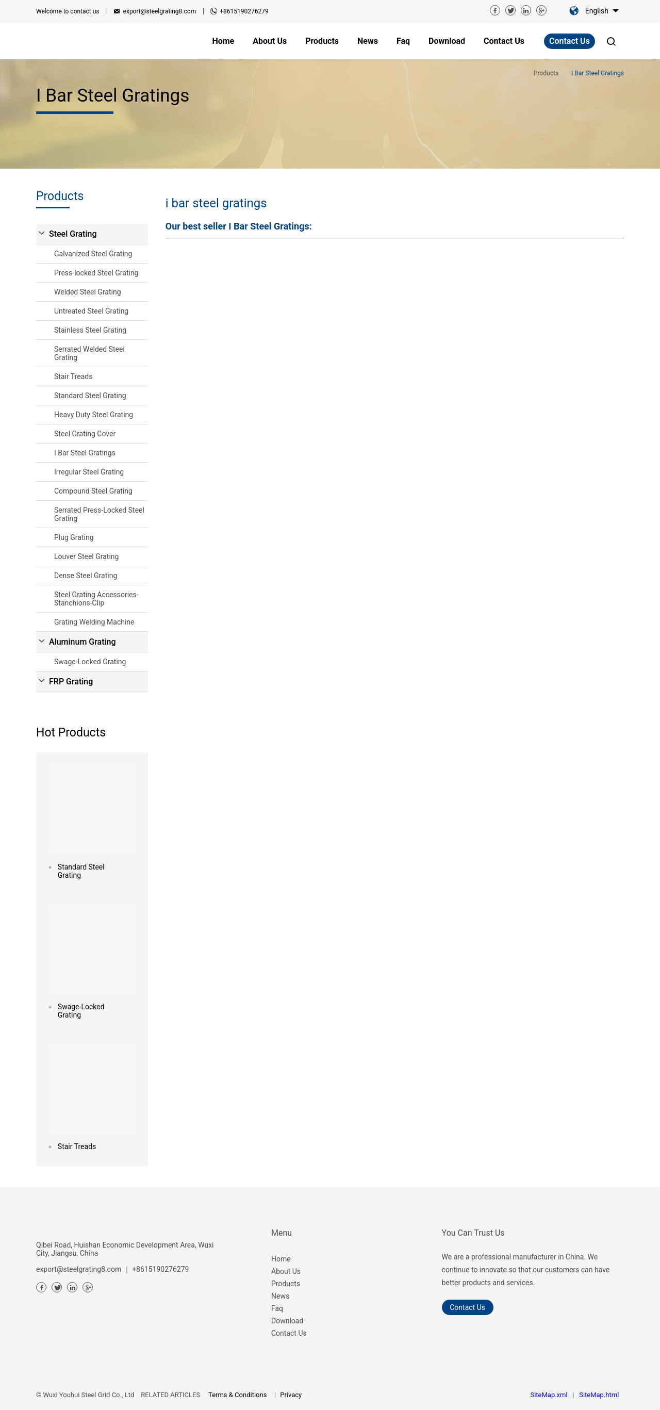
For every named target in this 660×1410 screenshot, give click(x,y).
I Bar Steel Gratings (85, 453)
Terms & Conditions (237, 1395)
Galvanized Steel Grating (93, 254)
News (280, 1296)
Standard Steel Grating (90, 395)
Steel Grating (73, 234)
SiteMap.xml (548, 1395)
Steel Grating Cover (85, 434)
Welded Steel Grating (87, 292)
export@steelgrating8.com (159, 11)
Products (285, 1284)
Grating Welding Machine (94, 622)
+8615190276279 (244, 11)
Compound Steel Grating (93, 491)
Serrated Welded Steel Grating (89, 353)
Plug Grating (74, 537)
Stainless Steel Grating (90, 330)
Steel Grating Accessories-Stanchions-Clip (96, 599)
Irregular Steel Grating (89, 472)
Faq (277, 1308)
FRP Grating (71, 681)
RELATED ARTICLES (170, 1395)
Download (287, 1321)
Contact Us (569, 41)
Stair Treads (73, 376)
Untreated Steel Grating (91, 311)
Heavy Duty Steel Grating (93, 415)
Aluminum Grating (82, 642)
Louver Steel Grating (86, 556)
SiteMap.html (599, 1395)
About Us (286, 1271)
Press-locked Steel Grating (96, 273)
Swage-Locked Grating (90, 662)
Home (281, 1259)
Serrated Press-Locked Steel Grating (99, 514)
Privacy (291, 1395)
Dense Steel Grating (85, 575)
